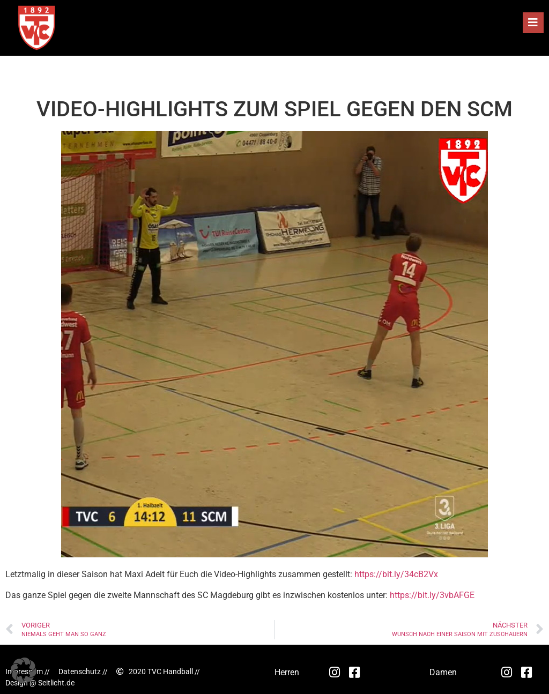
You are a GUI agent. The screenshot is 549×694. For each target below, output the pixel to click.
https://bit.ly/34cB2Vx (396, 574)
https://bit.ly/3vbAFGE (432, 595)
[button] (533, 22)
